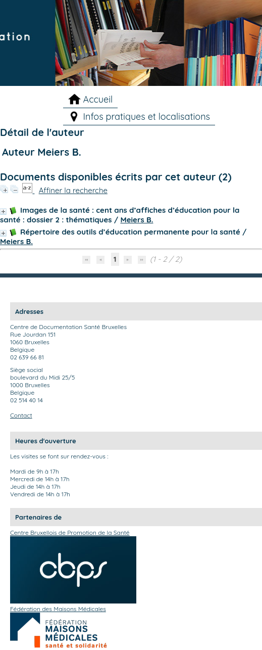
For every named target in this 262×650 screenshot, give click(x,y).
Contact (21, 415)
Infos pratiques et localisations (147, 116)
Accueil (98, 99)
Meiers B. (136, 219)
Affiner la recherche (73, 190)
